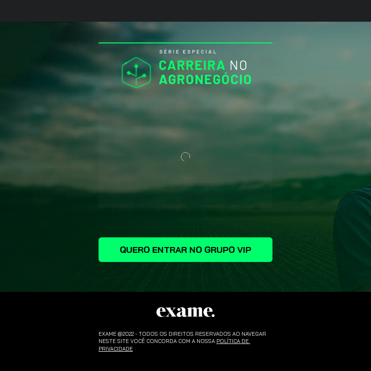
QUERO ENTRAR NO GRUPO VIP (185, 249)
